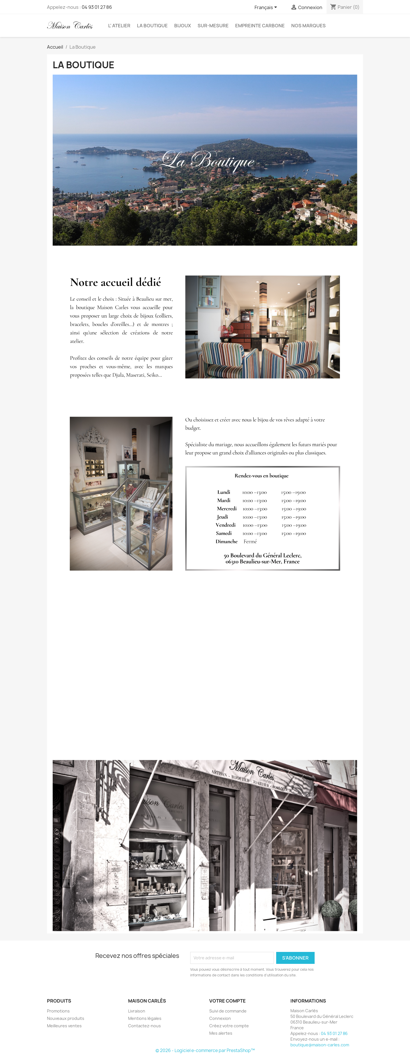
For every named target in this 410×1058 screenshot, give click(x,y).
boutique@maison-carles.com (319, 1044)
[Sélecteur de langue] (267, 7)
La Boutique (152, 25)
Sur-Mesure (213, 25)
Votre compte (227, 1001)
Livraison (136, 1011)
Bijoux (182, 25)
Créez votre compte (229, 1025)
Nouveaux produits (65, 1018)
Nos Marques (308, 25)
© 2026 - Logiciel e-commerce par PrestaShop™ (205, 1050)
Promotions (58, 1011)
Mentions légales (144, 1018)
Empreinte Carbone (260, 25)
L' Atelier (119, 25)
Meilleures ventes (64, 1025)
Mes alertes (220, 1033)
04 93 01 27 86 (97, 7)
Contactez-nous (144, 1025)
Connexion (220, 1018)
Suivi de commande (228, 1011)
